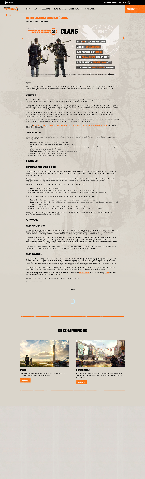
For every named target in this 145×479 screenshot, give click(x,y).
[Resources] (45, 9)
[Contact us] (20, 456)
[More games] (90, 9)
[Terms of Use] (20, 461)
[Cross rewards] (76, 9)
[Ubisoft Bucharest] (55, 451)
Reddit (107, 273)
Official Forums (84, 273)
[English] (127, 423)
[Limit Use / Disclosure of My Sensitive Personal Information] (20, 473)
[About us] (20, 443)
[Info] (27, 9)
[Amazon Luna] (76, 458)
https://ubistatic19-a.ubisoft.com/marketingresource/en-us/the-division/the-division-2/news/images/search (70, 125)
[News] (36, 9)
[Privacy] (20, 459)
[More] (25, 380)
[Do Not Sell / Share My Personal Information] (20, 468)
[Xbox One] (76, 444)
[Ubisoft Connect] (20, 439)
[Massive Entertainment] (55, 445)
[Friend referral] (60, 9)
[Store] (20, 435)
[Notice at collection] (20, 464)
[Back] (8, 15)
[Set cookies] (11, 477)
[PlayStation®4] (76, 448)
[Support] (20, 451)
